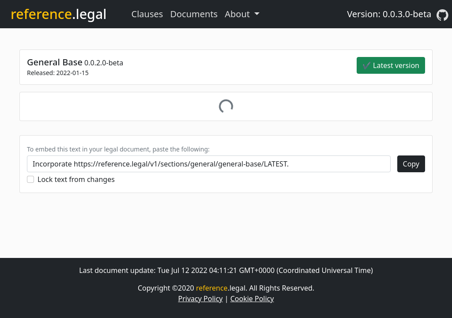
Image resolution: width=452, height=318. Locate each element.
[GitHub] (442, 14)
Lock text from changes (76, 179)
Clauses (147, 14)
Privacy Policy (200, 298)
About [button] (238, 14)
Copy (411, 164)
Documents (194, 14)
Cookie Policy (252, 298)
